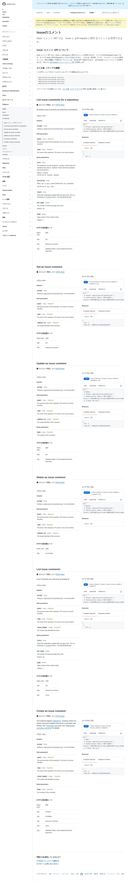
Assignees (5, 115)
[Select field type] (78, 12)
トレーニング (110, 874)
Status (72, 874)
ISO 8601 (48, 197)
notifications (56, 721)
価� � (96, 874)
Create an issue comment (12, 142)
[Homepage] (81, 874)
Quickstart (5, 17)
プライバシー (56, 874)
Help (77, 874)
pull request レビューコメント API (62, 62)
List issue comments (10, 139)
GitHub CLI (101, 120)
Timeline (5, 154)
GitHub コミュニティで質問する (48, 861)
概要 (123, 874)
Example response (89, 142)
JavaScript (93, 120)
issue (4, 112)
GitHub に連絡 (88, 874)
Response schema (104, 142)
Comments (56, 12)
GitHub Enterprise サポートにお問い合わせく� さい (104, 25)
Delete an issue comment (12, 135)
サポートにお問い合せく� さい (48, 864)
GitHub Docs (11, 4)
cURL (85, 120)
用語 (50, 874)
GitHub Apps (59, 105)
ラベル (4, 149)
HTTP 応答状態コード (44, 228)
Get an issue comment (11, 129)
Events (4, 146)
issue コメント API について (13, 123)
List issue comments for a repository (15, 126)
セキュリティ (65, 874)
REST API (4, 13)
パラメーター (41, 116)
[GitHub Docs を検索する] (111, 13)
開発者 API (103, 874)
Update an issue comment (12, 132)
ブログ (118, 874)
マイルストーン (7, 151)
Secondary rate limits (53, 726)
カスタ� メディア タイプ (72, 89)
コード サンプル (88, 109)
